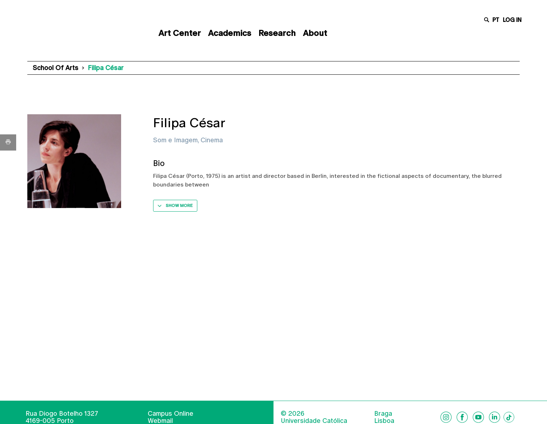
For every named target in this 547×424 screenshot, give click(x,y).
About (315, 33)
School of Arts (55, 68)
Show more (179, 205)
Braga (383, 413)
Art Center (179, 33)
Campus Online (170, 413)
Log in (512, 20)
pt (495, 20)
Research (277, 33)
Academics (229, 33)
